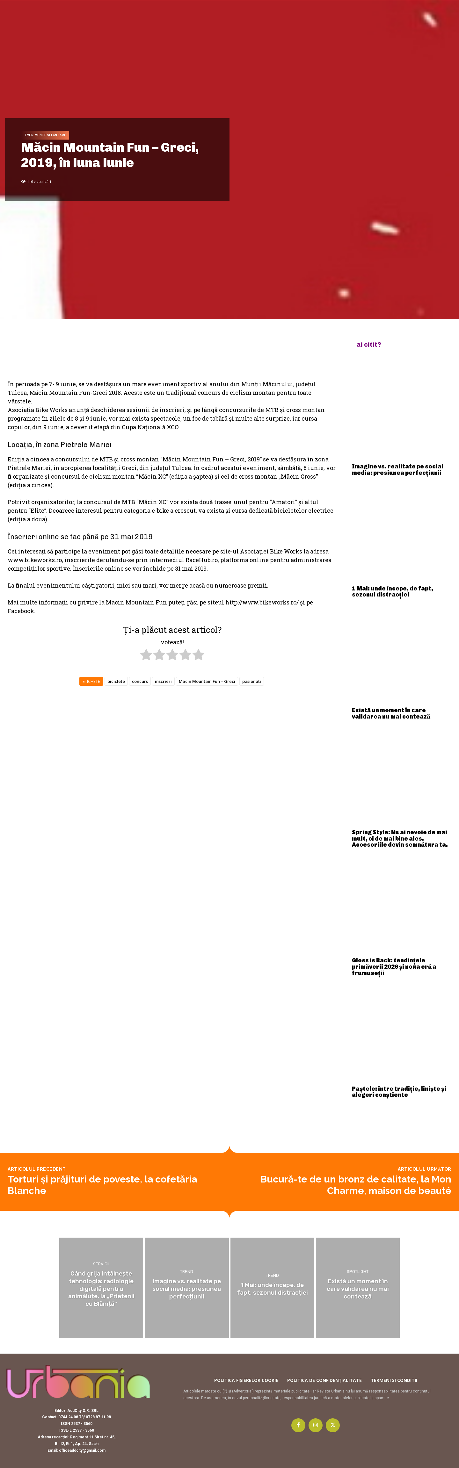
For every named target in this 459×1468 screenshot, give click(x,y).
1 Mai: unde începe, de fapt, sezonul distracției (392, 591)
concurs (140, 681)
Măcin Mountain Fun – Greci (207, 681)
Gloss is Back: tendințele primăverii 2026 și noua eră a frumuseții (394, 967)
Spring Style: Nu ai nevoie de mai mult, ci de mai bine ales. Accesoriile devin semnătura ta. (400, 839)
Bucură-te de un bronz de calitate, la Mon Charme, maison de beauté (355, 1185)
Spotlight (357, 1272)
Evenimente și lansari (45, 135)
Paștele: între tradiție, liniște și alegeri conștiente (399, 1092)
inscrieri (163, 681)
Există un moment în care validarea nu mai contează (391, 713)
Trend (186, 1272)
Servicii (101, 1265)
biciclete (116, 681)
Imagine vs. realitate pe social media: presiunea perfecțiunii (397, 469)
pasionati (251, 681)
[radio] (146, 656)
